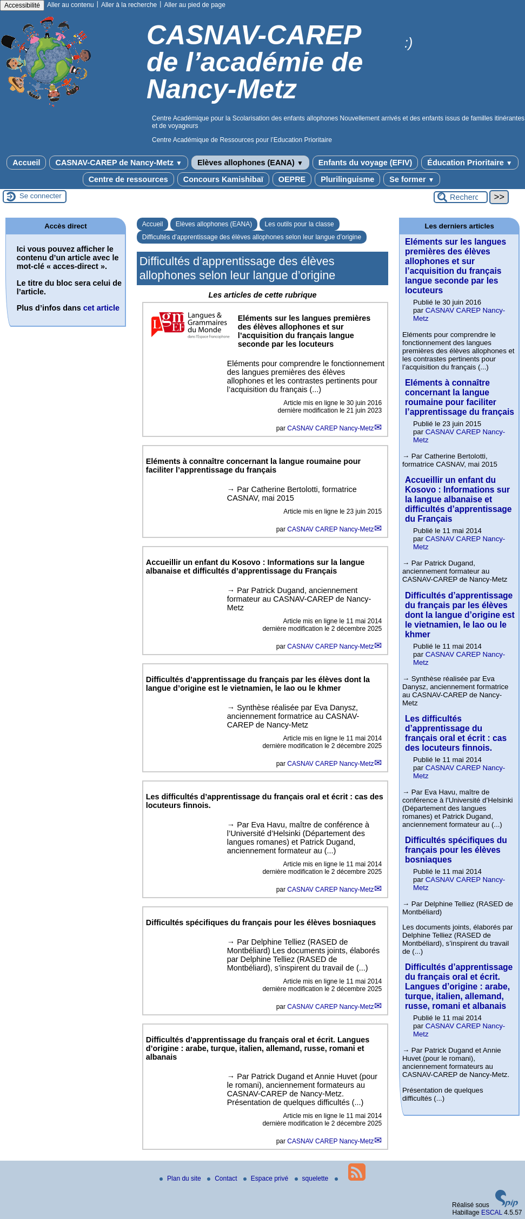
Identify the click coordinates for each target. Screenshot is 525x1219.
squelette (312, 1178)
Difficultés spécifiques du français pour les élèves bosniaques (456, 850)
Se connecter (40, 196)
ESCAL (491, 1212)
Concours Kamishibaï (223, 179)
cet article (101, 308)
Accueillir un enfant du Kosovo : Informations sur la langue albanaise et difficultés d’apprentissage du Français (458, 499)
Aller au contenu (70, 5)
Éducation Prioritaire (469, 162)
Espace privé (266, 1178)
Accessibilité (22, 5)
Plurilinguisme (347, 179)
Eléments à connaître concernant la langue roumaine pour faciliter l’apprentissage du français (459, 397)
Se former (411, 179)
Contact (223, 1178)
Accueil (26, 162)
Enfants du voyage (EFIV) (365, 162)
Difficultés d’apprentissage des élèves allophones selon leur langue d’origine (251, 237)
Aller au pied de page (194, 5)
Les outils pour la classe (299, 224)
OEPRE (291, 179)
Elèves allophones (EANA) (250, 162)
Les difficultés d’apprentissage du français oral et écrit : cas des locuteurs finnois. (456, 733)
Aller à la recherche (129, 5)
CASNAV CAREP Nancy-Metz (330, 428)
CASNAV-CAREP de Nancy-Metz (118, 162)
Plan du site (181, 1178)
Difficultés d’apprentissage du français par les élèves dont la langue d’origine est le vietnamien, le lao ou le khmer (460, 615)
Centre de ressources (128, 179)
